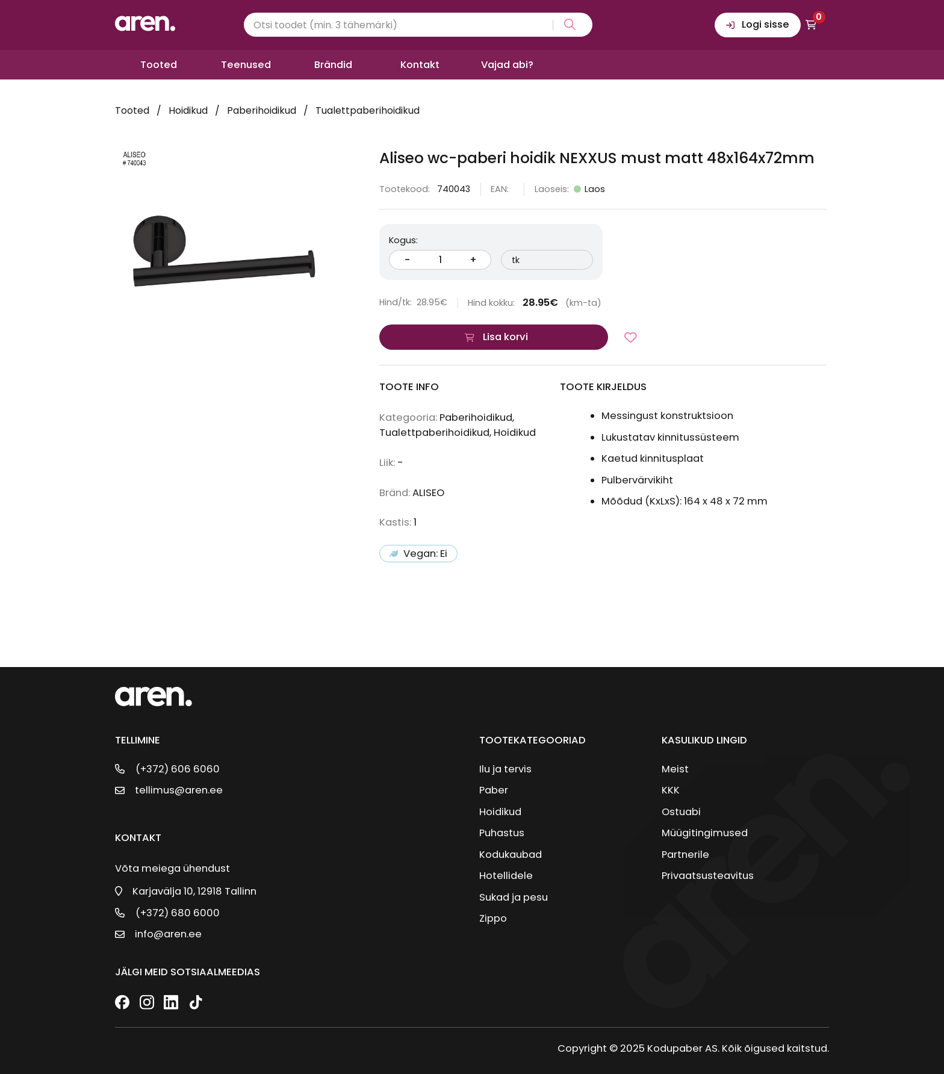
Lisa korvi (505, 337)
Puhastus (501, 833)
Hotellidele (506, 875)
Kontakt (419, 65)
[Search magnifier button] (567, 25)
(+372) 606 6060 (177, 769)
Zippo (493, 918)
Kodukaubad (510, 854)
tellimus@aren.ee (179, 790)
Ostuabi (681, 812)
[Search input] (418, 25)
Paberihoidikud (261, 110)
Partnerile (685, 854)
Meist (675, 769)
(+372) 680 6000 (177, 913)
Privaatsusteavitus (708, 875)
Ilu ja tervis (505, 769)
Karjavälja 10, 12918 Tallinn (194, 891)
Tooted (158, 65)
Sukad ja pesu (513, 897)
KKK (671, 790)
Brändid (333, 65)
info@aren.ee (168, 934)
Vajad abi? (507, 65)
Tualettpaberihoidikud (367, 110)
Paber (493, 790)
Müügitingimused (705, 833)
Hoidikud (188, 110)
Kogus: (403, 240)
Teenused (246, 65)
